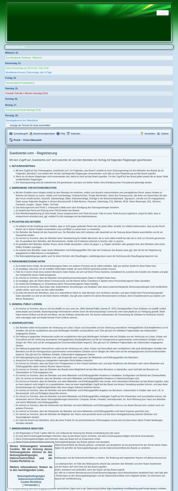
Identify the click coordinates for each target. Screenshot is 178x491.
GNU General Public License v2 (95, 308)
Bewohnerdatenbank (44, 133)
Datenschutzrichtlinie (31, 479)
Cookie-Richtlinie (31, 482)
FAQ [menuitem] (63, 133)
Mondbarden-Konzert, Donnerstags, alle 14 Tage (29, 72)
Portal (17, 140)
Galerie (165, 133)
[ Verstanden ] (31, 485)
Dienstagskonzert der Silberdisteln (22, 120)
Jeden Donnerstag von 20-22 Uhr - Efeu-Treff (27, 68)
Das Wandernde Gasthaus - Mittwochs (24, 58)
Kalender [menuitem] (75, 133)
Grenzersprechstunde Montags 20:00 (23, 110)
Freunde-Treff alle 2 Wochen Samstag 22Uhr (27, 93)
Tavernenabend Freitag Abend (20, 83)
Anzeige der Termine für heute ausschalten (30, 125)
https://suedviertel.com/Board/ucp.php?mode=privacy (132, 488)
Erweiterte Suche (166, 12)
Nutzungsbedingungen (31, 476)
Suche (160, 12)
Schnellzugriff (21, 133)
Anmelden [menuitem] (150, 133)
